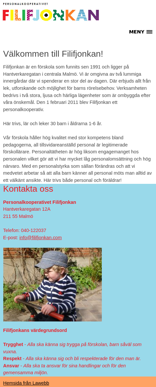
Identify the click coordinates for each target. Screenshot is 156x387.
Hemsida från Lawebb (26, 383)
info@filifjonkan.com (40, 237)
